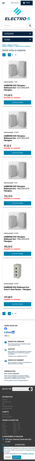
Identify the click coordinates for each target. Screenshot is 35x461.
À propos (4, 399)
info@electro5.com (22, 356)
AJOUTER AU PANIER (17, 102)
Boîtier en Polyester (8, 46)
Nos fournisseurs (7, 408)
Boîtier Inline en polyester (22, 46)
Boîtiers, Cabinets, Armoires (10, 45)
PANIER (26, 3)
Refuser (8, 457)
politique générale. (28, 453)
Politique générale (7, 406)
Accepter (16, 457)
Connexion (15, 3)
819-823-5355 (20, 445)
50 (15, 54)
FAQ (3, 404)
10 (9, 54)
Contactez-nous (6, 402)
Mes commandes (7, 417)
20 (12, 54)
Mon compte (5, 414)
